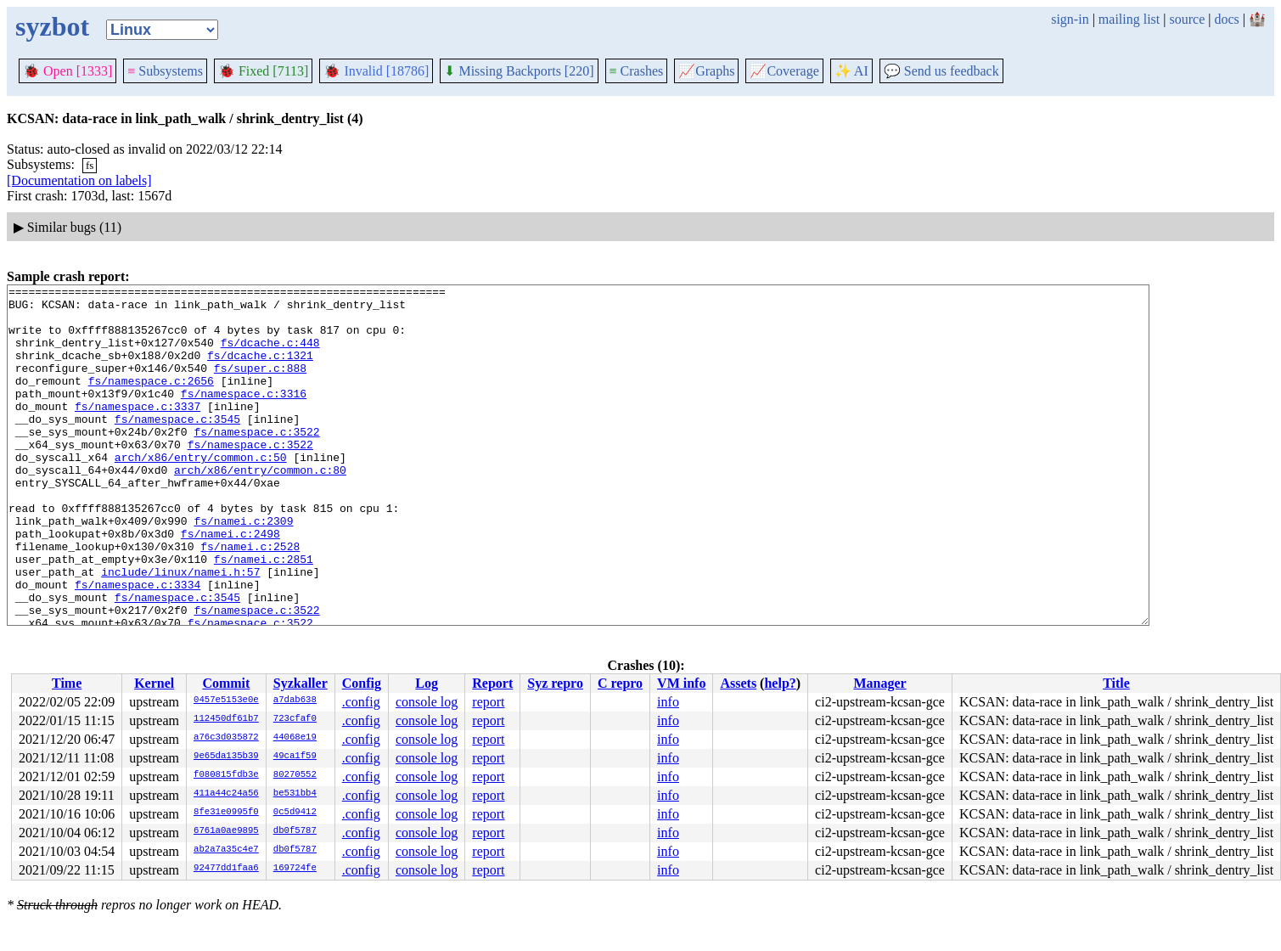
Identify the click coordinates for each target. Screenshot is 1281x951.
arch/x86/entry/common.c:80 (260, 507)
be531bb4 (295, 794)
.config (361, 702)
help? (779, 683)
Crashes (637, 71)
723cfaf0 (295, 719)
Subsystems (165, 71)
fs (89, 165)
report (488, 702)
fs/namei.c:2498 (230, 584)
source (1187, 19)
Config (361, 683)
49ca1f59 (295, 756)
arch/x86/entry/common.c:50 (201, 492)
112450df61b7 (226, 719)
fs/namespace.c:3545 (177, 446)
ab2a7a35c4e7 (226, 850)
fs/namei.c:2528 (250, 599)
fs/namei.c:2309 (243, 569)
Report (492, 683)
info (668, 702)
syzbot (52, 26)
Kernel (154, 683)
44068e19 (295, 738)
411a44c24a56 (226, 794)
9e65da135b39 (226, 756)
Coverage (784, 71)
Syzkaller (300, 683)
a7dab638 (295, 700)
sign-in (1069, 19)
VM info (681, 683)
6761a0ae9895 (226, 831)
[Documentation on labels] (79, 180)
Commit (226, 683)
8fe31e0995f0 (226, 813)
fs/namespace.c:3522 (256, 462)
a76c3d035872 (226, 738)
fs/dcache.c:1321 (260, 370)
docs (1226, 19)
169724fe (295, 869)
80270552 (295, 775)
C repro (620, 683)
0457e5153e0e (226, 700)
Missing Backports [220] (518, 71)
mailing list (1129, 19)
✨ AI (851, 71)
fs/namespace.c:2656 (151, 400)
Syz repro (555, 683)
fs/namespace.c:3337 (137, 431)
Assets (738, 683)
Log (426, 683)
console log (427, 702)
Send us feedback (941, 71)
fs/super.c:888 (260, 385)
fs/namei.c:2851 (263, 614)
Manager (879, 683)
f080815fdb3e (226, 775)
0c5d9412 (295, 813)
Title (1116, 683)
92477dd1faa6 (226, 869)
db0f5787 (295, 831)
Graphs (706, 71)
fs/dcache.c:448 (270, 355)
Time (66, 683)
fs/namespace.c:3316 (243, 416)
